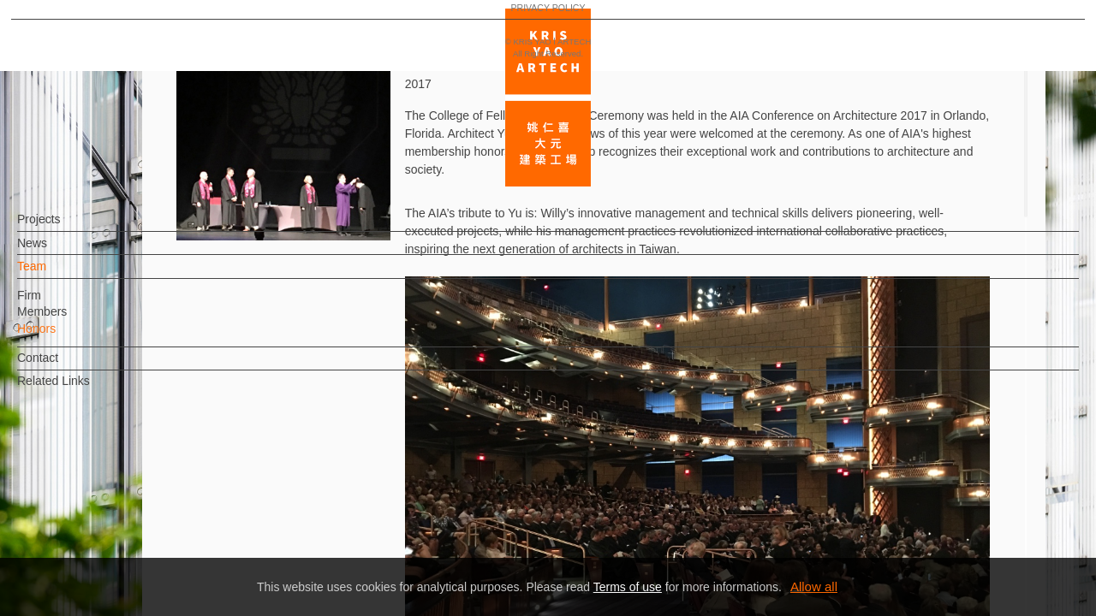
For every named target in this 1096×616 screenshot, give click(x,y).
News (60, 251)
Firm (57, 304)
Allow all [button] (813, 586)
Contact (65, 366)
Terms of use (627, 587)
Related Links (81, 389)
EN (117, 503)
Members (70, 320)
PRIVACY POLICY (88, 553)
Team (59, 274)
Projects (67, 227)
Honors (64, 337)
